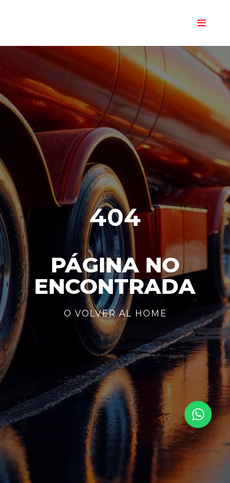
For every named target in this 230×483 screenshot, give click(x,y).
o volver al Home (115, 313)
